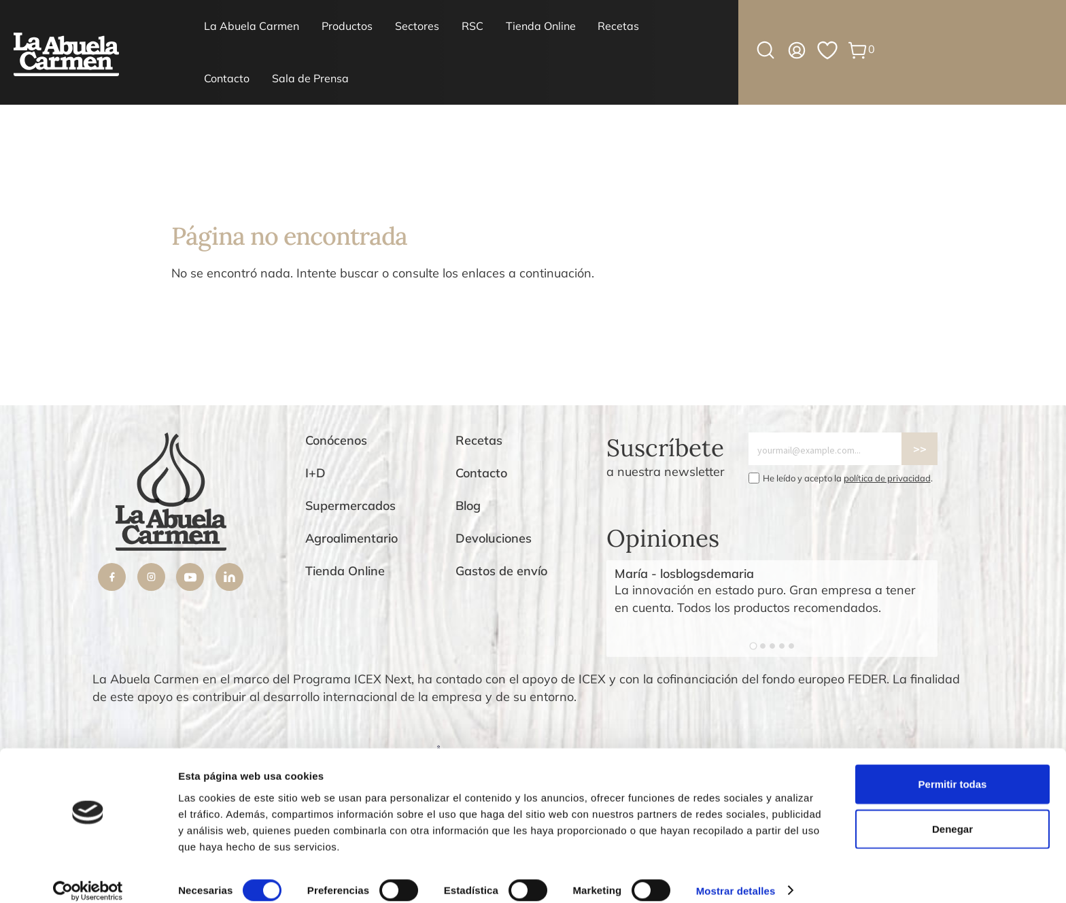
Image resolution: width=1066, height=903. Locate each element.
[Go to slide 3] (772, 646)
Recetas (618, 26)
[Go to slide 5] (791, 646)
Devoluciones (493, 538)
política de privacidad (887, 478)
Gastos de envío (501, 571)
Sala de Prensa (310, 78)
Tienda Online (541, 26)
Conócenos (336, 440)
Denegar (952, 814)
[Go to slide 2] (763, 646)
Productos (347, 26)
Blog (468, 505)
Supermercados (350, 505)
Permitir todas (952, 769)
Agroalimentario (351, 538)
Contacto (227, 78)
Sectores (417, 26)
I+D (315, 473)
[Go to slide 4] (782, 646)
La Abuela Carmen (251, 26)
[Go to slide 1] (753, 646)
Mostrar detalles (736, 876)
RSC (472, 26)
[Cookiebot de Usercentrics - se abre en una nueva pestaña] (88, 876)
